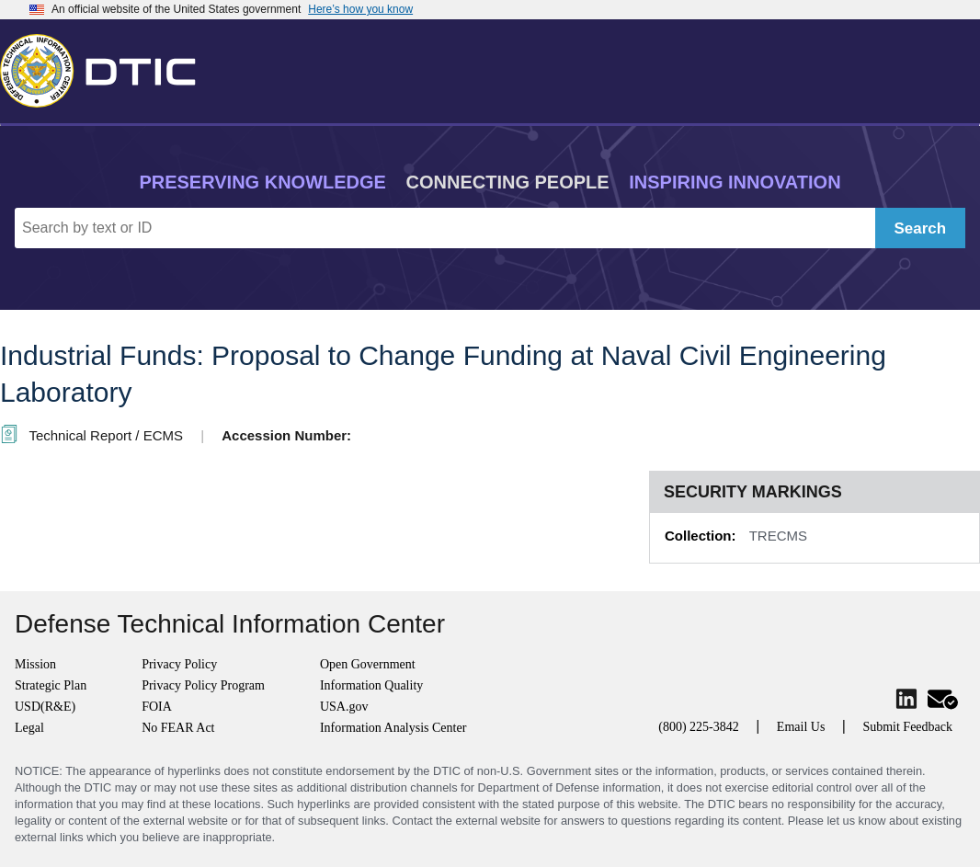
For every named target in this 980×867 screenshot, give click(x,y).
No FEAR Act (178, 728)
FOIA (157, 706)
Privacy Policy (179, 664)
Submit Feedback (907, 727)
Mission (35, 664)
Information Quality (371, 685)
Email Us (801, 727)
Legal (29, 728)
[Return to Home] (105, 67)
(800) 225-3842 (698, 727)
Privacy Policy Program (203, 685)
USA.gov (344, 706)
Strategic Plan (50, 685)
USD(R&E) (45, 706)
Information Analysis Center (393, 728)
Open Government (368, 664)
